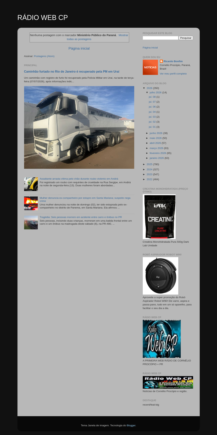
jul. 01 (152, 126)
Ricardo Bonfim (173, 61)
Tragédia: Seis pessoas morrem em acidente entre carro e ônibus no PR (81, 217)
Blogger (131, 425)
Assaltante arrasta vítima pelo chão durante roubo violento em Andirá (79, 178)
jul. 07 (152, 101)
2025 (150, 164)
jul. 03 (152, 116)
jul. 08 (152, 96)
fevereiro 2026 (158, 153)
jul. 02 (152, 121)
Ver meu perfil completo (173, 73)
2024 (150, 169)
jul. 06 (152, 106)
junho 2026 (156, 133)
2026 (150, 88)
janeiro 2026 (157, 158)
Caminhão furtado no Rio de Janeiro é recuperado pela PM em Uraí (71, 71)
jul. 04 (152, 111)
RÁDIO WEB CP (42, 17)
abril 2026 (156, 143)
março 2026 (157, 148)
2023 (150, 174)
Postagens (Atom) (44, 56)
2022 (150, 179)
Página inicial (79, 48)
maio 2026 (156, 138)
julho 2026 (156, 92)
